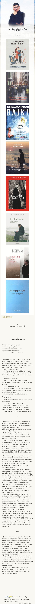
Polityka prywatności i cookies (24, 603)
